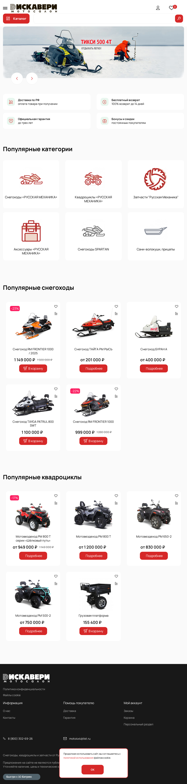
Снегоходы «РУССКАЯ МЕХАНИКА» (31, 197)
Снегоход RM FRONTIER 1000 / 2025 (33, 351)
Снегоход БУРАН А (153, 349)
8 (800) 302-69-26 (20, 738)
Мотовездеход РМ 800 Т (93, 536)
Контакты (9, 717)
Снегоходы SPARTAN (93, 249)
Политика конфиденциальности (24, 689)
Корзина (129, 717)
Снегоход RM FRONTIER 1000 (93, 422)
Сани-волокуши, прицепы (156, 249)
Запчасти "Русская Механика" (155, 197)
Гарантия (69, 717)
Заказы (128, 711)
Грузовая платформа (93, 615)
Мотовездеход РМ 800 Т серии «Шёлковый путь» (33, 538)
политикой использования (78, 757)
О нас (6, 711)
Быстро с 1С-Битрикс (19, 776)
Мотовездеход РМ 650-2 (154, 536)
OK (92, 769)
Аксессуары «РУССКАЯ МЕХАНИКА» (31, 251)
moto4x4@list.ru (79, 738)
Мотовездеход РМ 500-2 (33, 615)
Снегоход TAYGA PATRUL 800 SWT (33, 424)
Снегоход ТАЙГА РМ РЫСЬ (93, 349)
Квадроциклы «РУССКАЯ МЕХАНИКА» (93, 199)
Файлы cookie (12, 695)
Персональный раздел (138, 724)
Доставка (69, 711)
